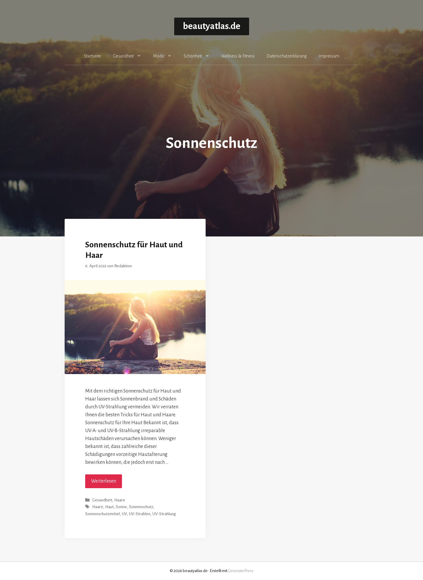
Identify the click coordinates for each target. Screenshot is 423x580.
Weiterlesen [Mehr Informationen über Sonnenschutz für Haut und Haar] (103, 481)
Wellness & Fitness (238, 56)
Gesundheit (130, 56)
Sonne (121, 507)
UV (124, 514)
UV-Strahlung (164, 514)
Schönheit (199, 56)
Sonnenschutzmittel (102, 514)
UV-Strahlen (139, 514)
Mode (165, 56)
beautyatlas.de (211, 26)
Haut (109, 507)
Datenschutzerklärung (286, 56)
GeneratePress (241, 571)
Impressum (328, 56)
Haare (119, 500)
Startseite (92, 56)
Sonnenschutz (141, 507)
